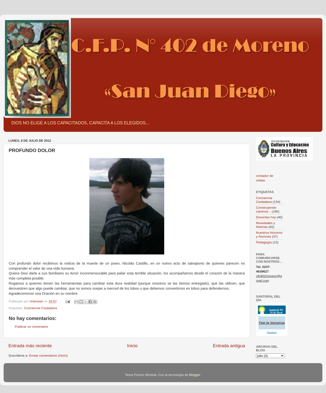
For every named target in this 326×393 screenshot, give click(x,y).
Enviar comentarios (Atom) (48, 355)
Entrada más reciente (30, 345)
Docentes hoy (266, 217)
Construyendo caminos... (266, 209)
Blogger (194, 375)
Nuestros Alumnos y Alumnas (269, 234)
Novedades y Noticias (265, 225)
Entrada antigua (229, 345)
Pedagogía (264, 242)
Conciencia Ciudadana (40, 308)
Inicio (132, 345)
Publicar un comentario (31, 326)
